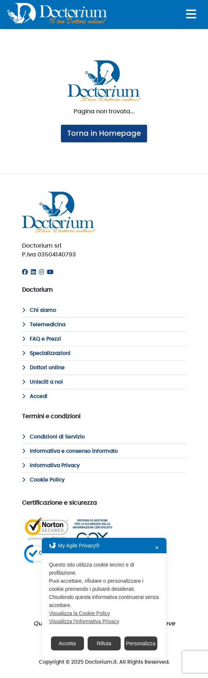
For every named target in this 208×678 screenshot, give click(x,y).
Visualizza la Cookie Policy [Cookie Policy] (79, 613)
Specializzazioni (46, 353)
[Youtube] (50, 272)
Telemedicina (43, 324)
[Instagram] (41, 272)
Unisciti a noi (42, 382)
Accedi (34, 396)
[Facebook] (25, 272)
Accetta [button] (67, 643)
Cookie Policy (43, 480)
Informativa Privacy (51, 465)
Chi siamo (39, 310)
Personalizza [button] (140, 643)
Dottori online (43, 367)
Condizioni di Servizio (53, 437)
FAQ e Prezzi (41, 339)
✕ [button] (157, 548)
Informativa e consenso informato (70, 451)
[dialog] (103, 598)
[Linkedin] (33, 272)
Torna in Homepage (104, 133)
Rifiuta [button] (104, 643)
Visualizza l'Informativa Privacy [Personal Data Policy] (84, 621)
